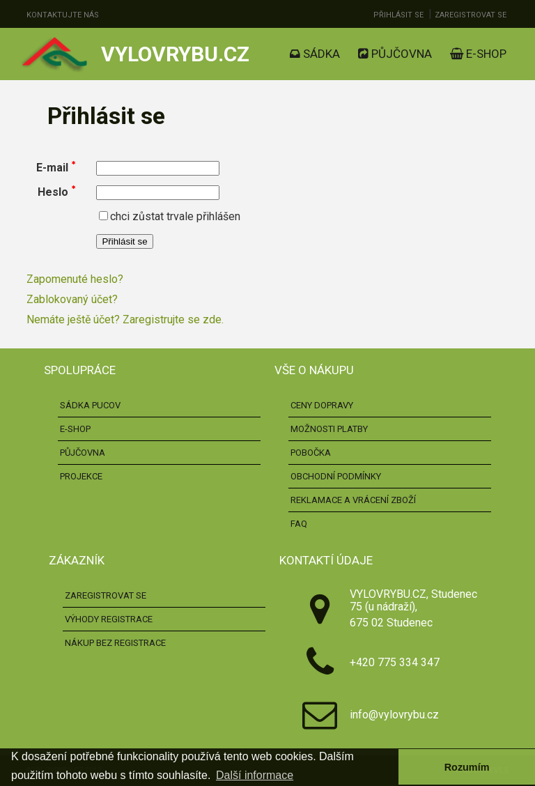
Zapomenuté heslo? (74, 279)
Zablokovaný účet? (72, 299)
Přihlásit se (398, 15)
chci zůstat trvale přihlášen (169, 216)
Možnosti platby (329, 428)
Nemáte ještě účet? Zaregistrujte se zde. (125, 319)
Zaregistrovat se (470, 15)
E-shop (478, 54)
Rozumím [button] (467, 767)
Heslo (53, 192)
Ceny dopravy (321, 405)
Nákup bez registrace (115, 642)
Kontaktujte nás (62, 15)
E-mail (52, 167)
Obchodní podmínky (335, 476)
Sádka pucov (90, 405)
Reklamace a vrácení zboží (353, 499)
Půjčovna (395, 54)
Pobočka (310, 452)
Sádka (315, 54)
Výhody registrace (109, 619)
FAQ (298, 523)
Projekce (81, 476)
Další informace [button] (254, 775)
